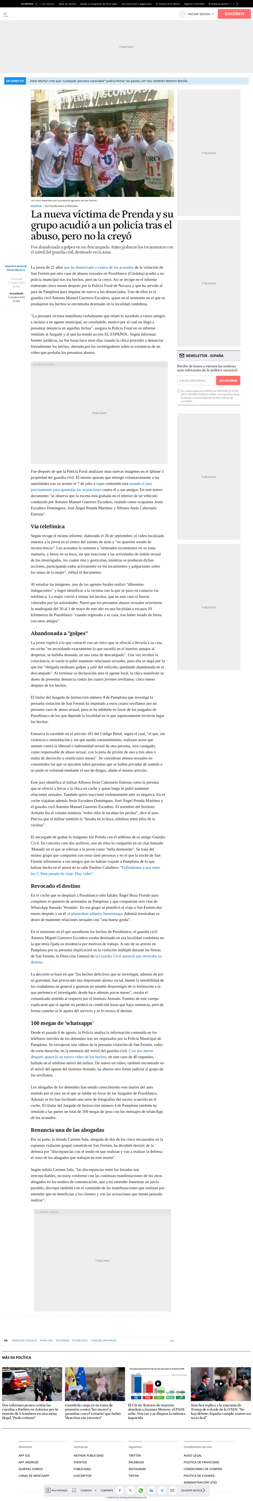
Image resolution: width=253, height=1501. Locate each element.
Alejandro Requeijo (16, 266)
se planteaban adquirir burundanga (94, 913)
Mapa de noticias (67, 4)
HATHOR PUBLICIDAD (89, 1455)
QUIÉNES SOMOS (31, 1469)
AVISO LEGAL (193, 1455)
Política (36, 206)
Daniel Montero (16, 269)
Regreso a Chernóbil (194, 4)
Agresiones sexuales (24, 1340)
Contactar (81, 1447)
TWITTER (135, 1455)
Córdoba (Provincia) (103, 1340)
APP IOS (24, 1455)
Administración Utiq (200, 1482)
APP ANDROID (29, 1462)
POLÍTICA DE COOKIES (199, 1476)
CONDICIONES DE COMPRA (203, 1469)
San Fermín (62, 1340)
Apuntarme (228, 380)
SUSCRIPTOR (83, 1476)
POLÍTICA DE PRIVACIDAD (201, 1462)
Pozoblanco (80, 1340)
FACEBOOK (136, 1462)
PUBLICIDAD (82, 1469)
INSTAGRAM (137, 1469)
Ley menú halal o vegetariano (137, 4)
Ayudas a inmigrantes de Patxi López (98, 4)
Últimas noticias (46, 4)
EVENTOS (80, 1462)
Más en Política (16, 1357)
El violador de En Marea (168, 4)
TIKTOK (134, 1476)
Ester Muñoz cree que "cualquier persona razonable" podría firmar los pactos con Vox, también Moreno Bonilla (108, 81)
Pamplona (46, 1340)
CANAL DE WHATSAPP (34, 1476)
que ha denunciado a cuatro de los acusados (99, 267)
